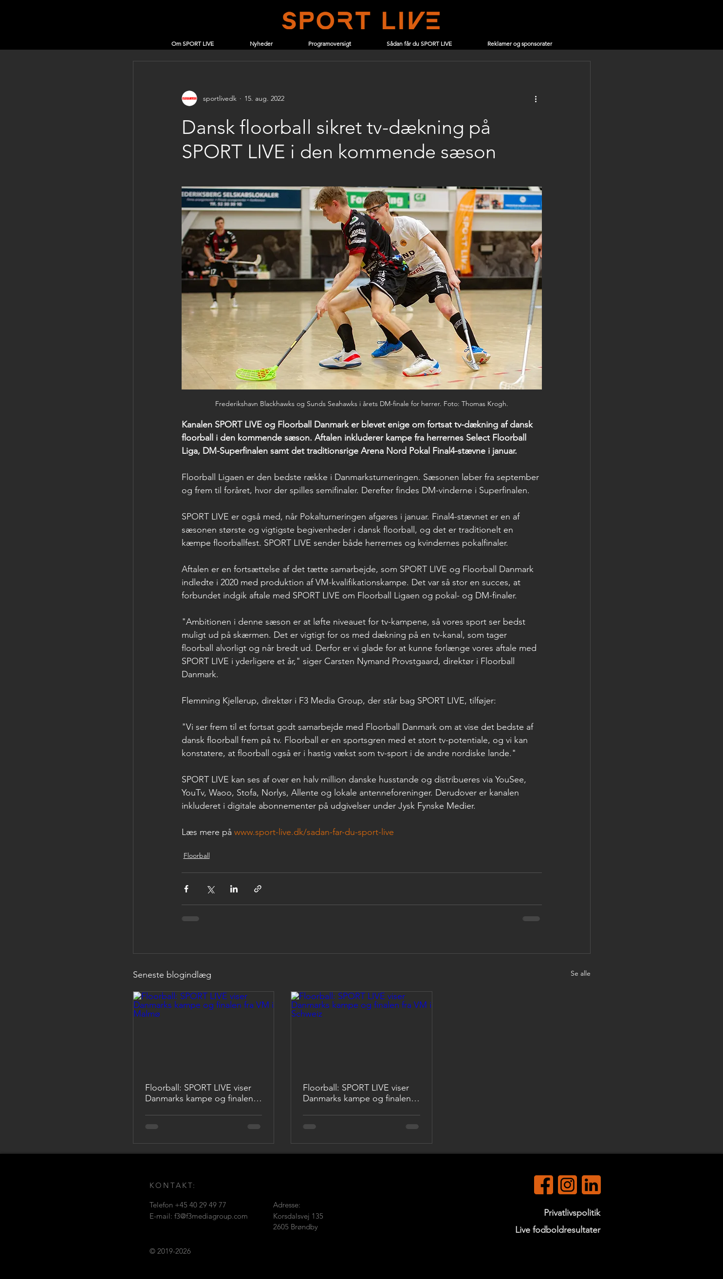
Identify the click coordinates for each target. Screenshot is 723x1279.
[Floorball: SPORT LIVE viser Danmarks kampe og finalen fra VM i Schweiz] (361, 1031)
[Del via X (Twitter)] (210, 888)
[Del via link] (257, 888)
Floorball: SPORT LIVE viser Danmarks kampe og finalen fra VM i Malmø (199, 1093)
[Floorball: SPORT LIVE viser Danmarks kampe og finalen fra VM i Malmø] (203, 1031)
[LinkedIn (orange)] (591, 1184)
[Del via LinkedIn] (234, 888)
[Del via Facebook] (186, 888)
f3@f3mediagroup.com (211, 1216)
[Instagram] (567, 1184)
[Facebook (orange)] (543, 1184)
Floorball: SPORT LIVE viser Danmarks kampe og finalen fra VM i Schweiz (357, 1093)
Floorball (197, 855)
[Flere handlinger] (536, 98)
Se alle (581, 973)
